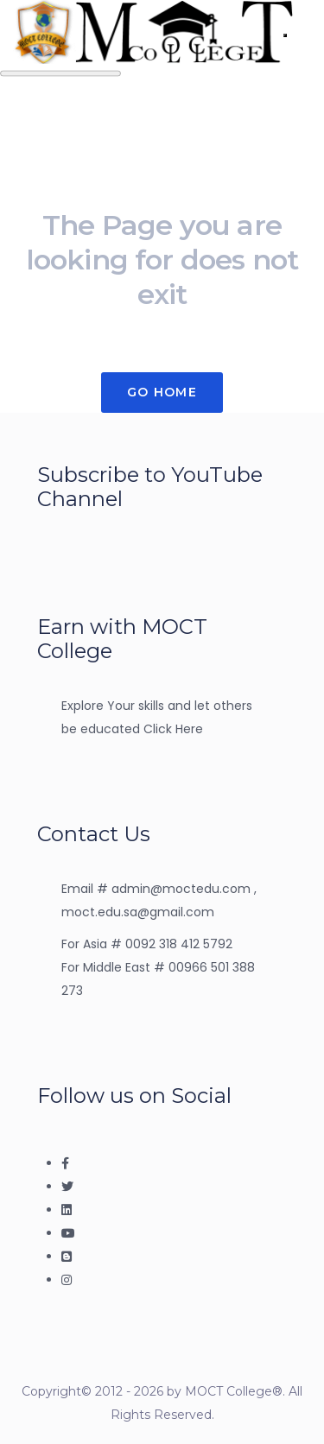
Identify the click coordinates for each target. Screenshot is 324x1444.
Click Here (173, 729)
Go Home (162, 392)
